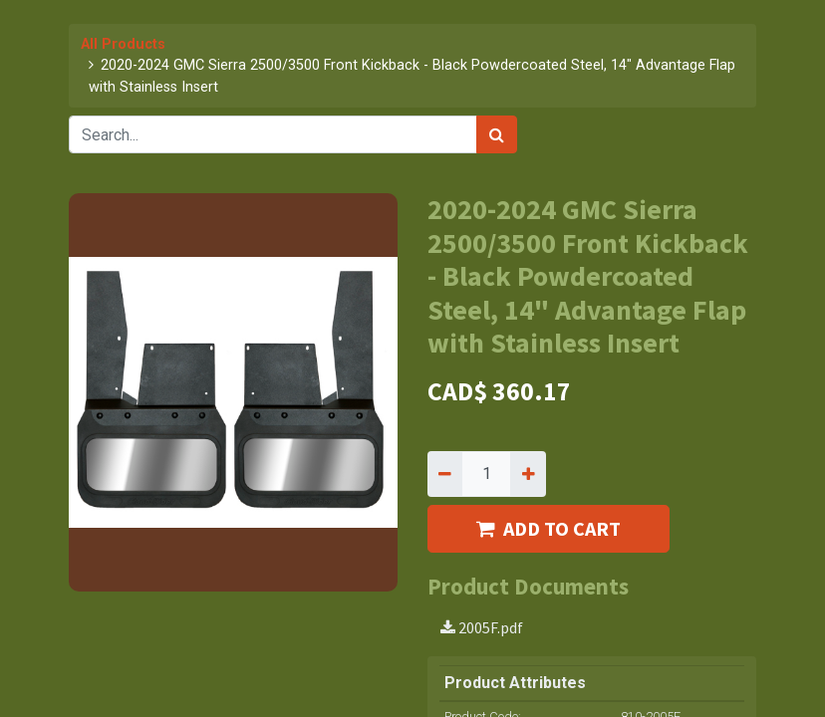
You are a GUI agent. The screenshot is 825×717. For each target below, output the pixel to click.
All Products (123, 44)
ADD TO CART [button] (548, 528)
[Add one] (527, 474)
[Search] (496, 134)
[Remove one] (444, 474)
